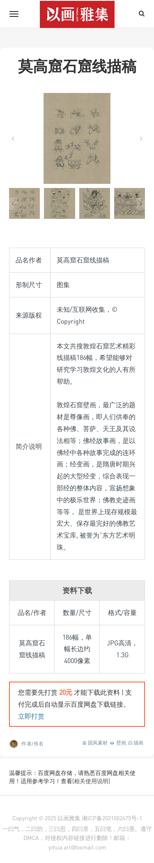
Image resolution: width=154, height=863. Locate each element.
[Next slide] (141, 138)
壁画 (121, 743)
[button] (24, 203)
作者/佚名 (32, 743)
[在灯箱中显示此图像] (77, 138)
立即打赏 (31, 716)
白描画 (135, 743)
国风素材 (98, 743)
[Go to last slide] (13, 138)
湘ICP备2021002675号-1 (112, 817)
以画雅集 (68, 817)
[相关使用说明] (91, 780)
